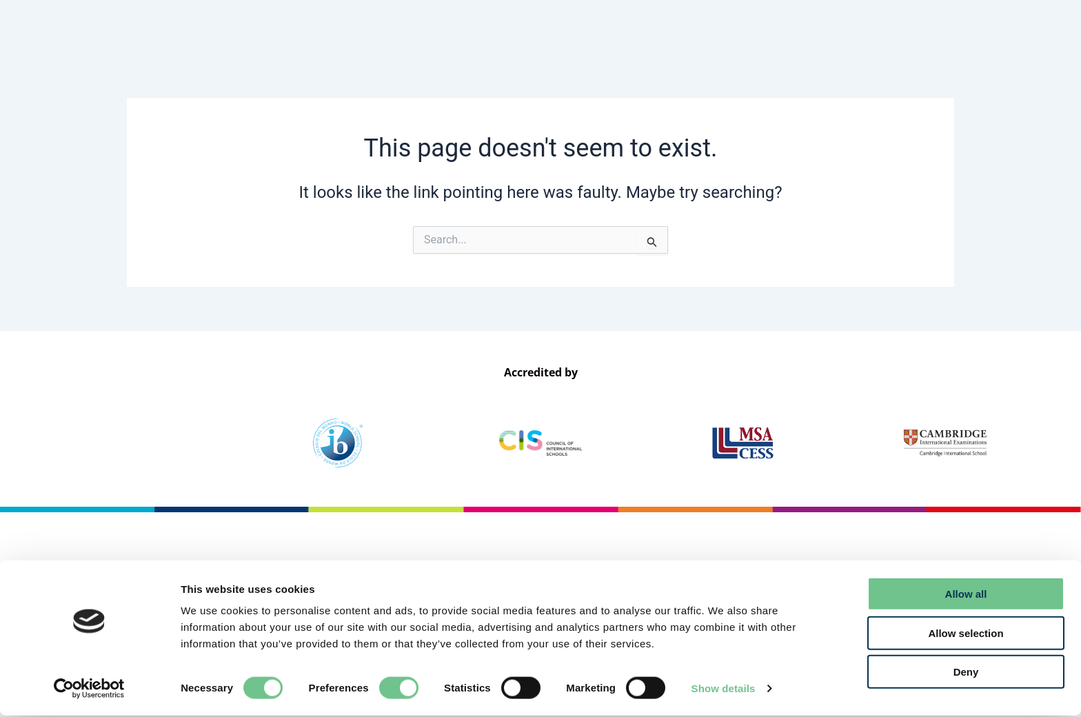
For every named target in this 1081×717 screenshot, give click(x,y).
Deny (966, 673)
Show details (723, 690)
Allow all (966, 595)
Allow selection (965, 634)
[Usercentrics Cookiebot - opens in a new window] (89, 690)
